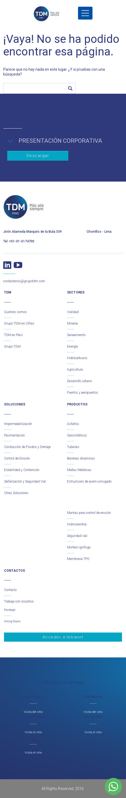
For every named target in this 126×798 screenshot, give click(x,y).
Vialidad (73, 312)
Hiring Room (12, 621)
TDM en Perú (13, 335)
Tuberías (73, 447)
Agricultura (75, 369)
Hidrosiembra (77, 524)
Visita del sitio (33, 712)
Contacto (10, 590)
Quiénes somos (15, 312)
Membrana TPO (78, 559)
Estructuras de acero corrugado (89, 481)
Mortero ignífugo (79, 547)
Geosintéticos (77, 435)
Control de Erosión (17, 458)
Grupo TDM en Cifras (19, 323)
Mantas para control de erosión (89, 513)
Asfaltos (73, 424)
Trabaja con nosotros (19, 601)
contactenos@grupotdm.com (24, 281)
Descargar (38, 155)
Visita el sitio (33, 732)
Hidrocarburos (77, 358)
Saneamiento (76, 335)
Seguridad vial (77, 536)
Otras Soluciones (16, 493)
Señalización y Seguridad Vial (25, 481)
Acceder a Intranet (63, 637)
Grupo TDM (12, 346)
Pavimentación (14, 435)
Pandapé (9, 610)
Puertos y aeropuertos (82, 392)
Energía (72, 346)
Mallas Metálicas (79, 470)
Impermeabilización (18, 424)
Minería (72, 323)
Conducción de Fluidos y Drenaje (27, 447)
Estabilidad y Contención (21, 470)
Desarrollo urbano (79, 381)
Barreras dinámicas (81, 458)
